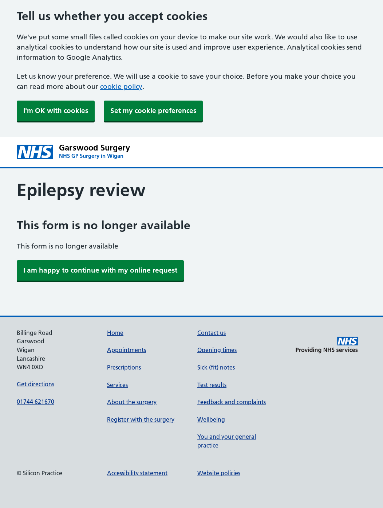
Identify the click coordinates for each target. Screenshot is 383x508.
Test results (211, 384)
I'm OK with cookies (55, 110)
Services (117, 384)
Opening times (217, 349)
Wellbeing (211, 419)
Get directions (35, 384)
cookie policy (121, 86)
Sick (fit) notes (216, 367)
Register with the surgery (140, 419)
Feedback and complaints (231, 402)
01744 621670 (35, 401)
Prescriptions (124, 367)
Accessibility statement (137, 473)
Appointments (126, 349)
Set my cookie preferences (153, 110)
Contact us (211, 332)
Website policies (218, 473)
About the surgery (132, 402)
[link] (100, 270)
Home (115, 332)
